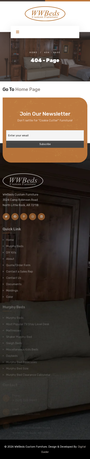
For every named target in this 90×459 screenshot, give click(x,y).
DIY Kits (11, 254)
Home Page (27, 89)
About (10, 260)
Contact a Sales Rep (19, 273)
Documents (13, 285)
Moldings (12, 292)
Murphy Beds (14, 247)
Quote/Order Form (18, 266)
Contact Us (13, 279)
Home (33, 52)
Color (9, 298)
